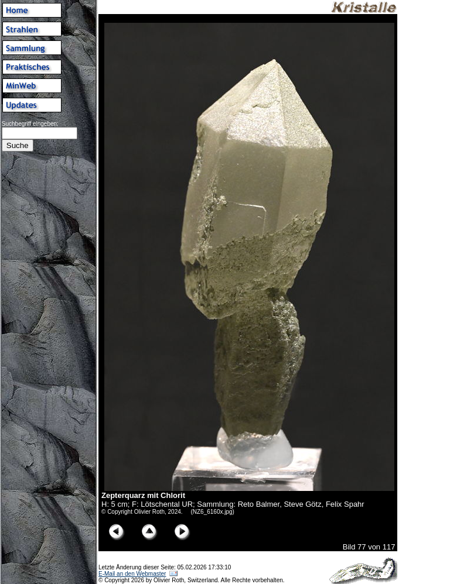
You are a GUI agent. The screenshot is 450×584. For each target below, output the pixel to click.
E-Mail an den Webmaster (132, 574)
